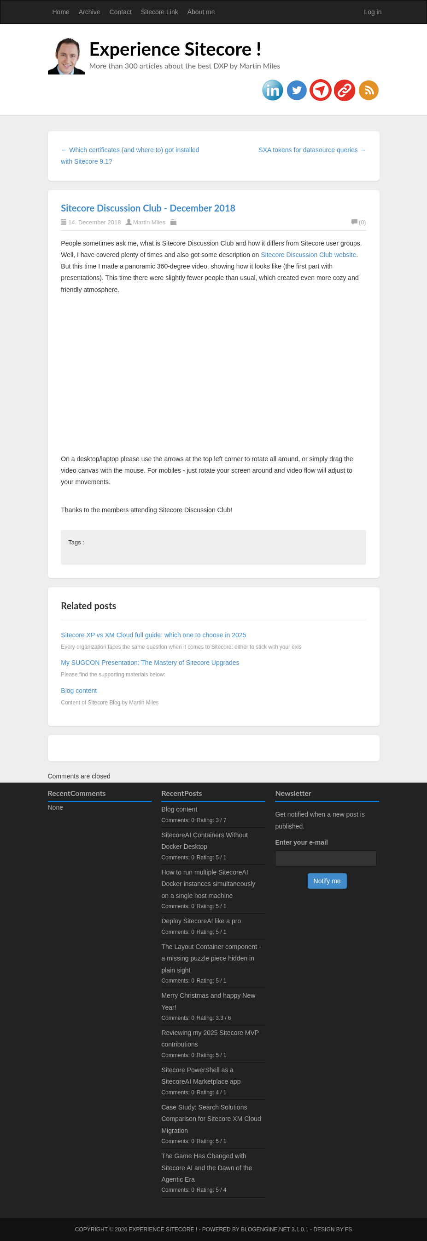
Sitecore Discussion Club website (308, 254)
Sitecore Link (159, 12)
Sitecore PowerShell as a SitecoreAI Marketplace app (200, 1075)
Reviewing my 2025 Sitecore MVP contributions (209, 1038)
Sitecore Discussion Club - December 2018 (148, 207)
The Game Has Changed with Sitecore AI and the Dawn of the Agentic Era (206, 1167)
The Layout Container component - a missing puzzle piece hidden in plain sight (211, 958)
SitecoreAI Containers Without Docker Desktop (204, 840)
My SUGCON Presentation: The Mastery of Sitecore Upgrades (150, 662)
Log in (372, 12)
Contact (121, 12)
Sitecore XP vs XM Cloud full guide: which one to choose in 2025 (153, 635)
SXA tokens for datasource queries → (312, 150)
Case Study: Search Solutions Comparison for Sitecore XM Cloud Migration (211, 1119)
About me (201, 12)
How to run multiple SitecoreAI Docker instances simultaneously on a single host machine (208, 884)
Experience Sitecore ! (175, 49)
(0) (358, 222)
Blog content (79, 690)
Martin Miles (149, 222)
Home (61, 12)
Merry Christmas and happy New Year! (208, 1001)
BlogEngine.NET (265, 1229)
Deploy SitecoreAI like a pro (201, 921)
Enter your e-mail (301, 842)
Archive (89, 12)
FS (348, 1229)
